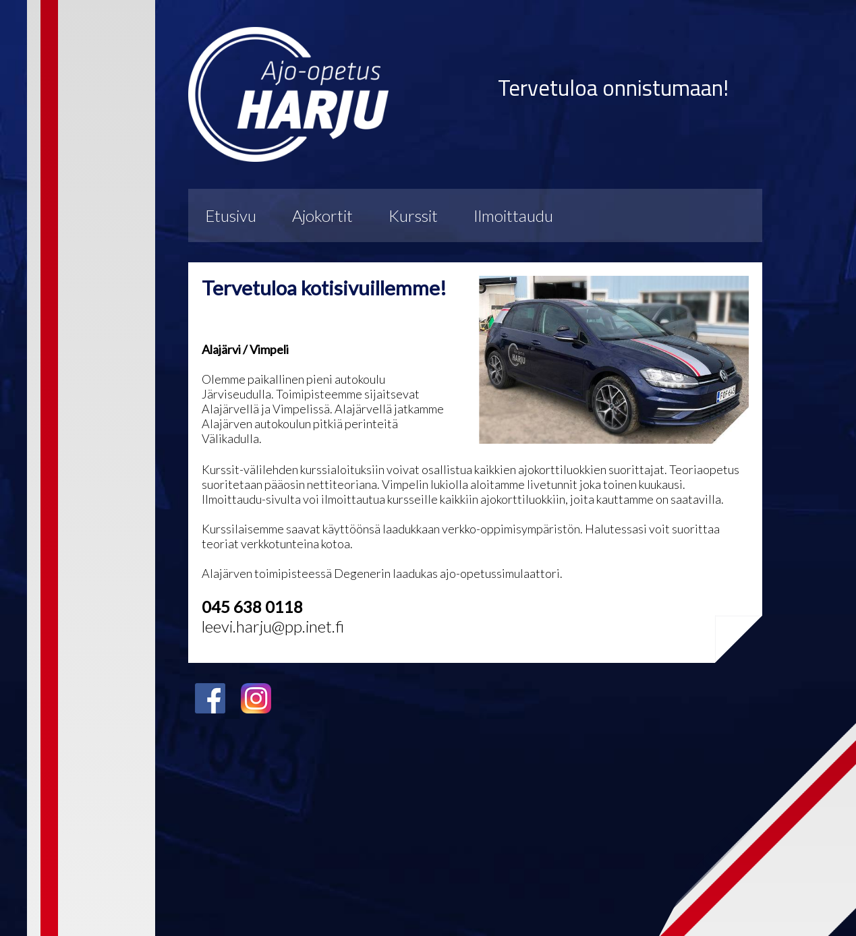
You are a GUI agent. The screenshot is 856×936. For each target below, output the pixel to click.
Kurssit (413, 215)
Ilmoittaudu (513, 215)
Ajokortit (322, 215)
